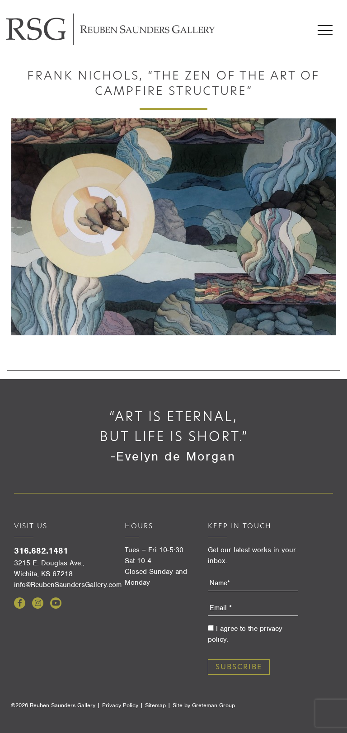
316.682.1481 (41, 550)
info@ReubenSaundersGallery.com (68, 584)
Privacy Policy (120, 705)
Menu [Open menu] (325, 30)
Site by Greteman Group (204, 705)
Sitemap (155, 705)
